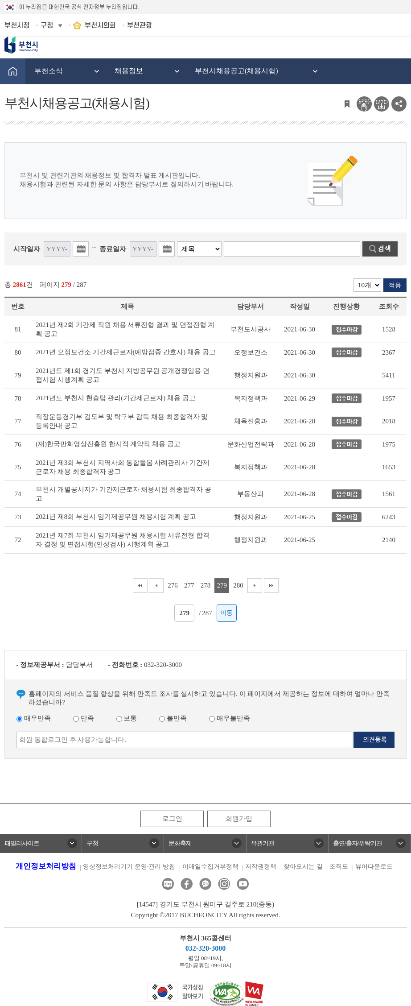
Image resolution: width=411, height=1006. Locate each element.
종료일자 (112, 249)
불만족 (173, 718)
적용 (395, 285)
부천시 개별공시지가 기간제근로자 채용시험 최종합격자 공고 (123, 494)
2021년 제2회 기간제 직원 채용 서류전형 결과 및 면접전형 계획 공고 (125, 329)
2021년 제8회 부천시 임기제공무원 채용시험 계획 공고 (116, 516)
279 (222, 585)
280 (238, 585)
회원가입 (239, 818)
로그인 (172, 818)
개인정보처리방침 (46, 866)
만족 (83, 718)
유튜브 (243, 884)
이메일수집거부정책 (210, 866)
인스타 (224, 884)
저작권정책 (260, 866)
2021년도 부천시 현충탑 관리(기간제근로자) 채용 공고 (116, 398)
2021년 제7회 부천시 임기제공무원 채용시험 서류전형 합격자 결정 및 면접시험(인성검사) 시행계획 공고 (123, 540)
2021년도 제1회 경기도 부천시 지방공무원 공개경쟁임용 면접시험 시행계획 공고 (123, 375)
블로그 (168, 884)
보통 (126, 718)
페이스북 (187, 884)
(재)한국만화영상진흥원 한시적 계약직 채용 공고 (108, 443)
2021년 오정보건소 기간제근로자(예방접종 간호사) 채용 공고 (126, 352)
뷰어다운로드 (374, 866)
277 (189, 585)
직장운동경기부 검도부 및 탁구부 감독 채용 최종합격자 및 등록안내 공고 (122, 421)
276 (173, 585)
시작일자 (26, 249)
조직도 (338, 866)
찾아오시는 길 (303, 866)
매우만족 (33, 718)
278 (206, 585)
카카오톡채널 (205, 884)
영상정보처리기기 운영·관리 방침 (129, 866)
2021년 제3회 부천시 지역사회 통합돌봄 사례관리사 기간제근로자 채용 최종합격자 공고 (123, 467)
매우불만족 (229, 718)
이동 (226, 612)
